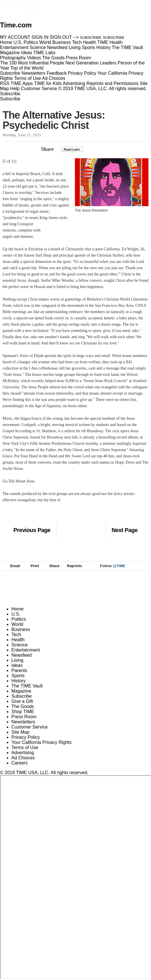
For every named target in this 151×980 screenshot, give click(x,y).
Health (18, 639)
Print (32, 566)
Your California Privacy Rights (41, 742)
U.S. (15, 614)
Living (17, 660)
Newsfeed (21, 655)
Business (20, 629)
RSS (4, 83)
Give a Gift (22, 701)
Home (17, 608)
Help (15, 88)
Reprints (72, 566)
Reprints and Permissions (112, 83)
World (17, 624)
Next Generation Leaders (90, 62)
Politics (18, 619)
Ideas (17, 665)
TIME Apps (22, 83)
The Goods (22, 706)
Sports (18, 675)
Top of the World (26, 68)
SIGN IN (40, 37)
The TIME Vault (27, 685)
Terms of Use (27, 78)
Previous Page (31, 530)
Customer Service (39, 88)
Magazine (21, 691)
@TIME (119, 566)
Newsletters (34, 73)
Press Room (23, 716)
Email (12, 566)
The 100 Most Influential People (32, 62)
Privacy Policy (82, 73)
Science (19, 644)
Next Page (125, 530)
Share (47, 149)
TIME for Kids (48, 83)
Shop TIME (22, 711)
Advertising (74, 83)
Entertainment (25, 650)
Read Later (72, 149)
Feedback (57, 73)
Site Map (20, 732)
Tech (16, 634)
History (18, 680)
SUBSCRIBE (91, 37)
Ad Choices (56, 78)
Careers (19, 762)
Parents (19, 670)
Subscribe (10, 73)
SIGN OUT (61, 37)
